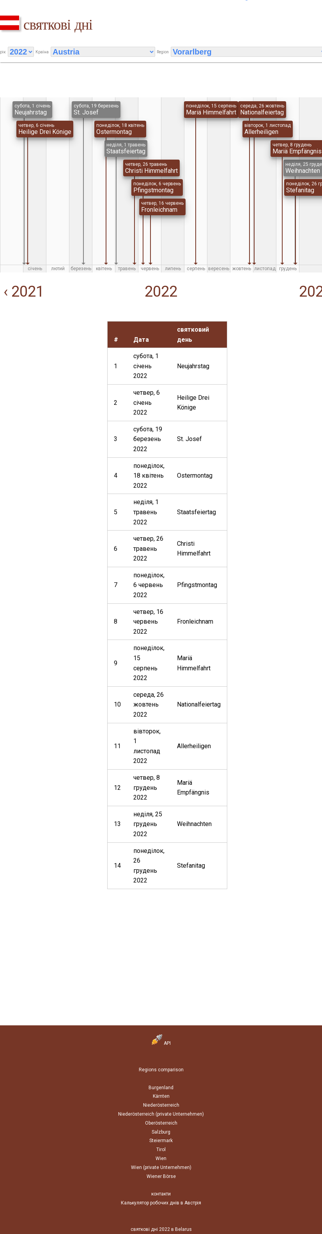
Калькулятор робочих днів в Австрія (161, 1203)
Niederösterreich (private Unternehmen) (161, 1114)
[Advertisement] (50, 369)
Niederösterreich (161, 1105)
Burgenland (161, 1087)
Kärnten (161, 1096)
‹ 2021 (22, 291)
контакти (161, 1194)
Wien (161, 1158)
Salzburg (161, 1132)
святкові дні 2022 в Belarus (161, 1229)
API (161, 1043)
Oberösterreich (161, 1123)
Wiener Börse (161, 1176)
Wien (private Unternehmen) (161, 1167)
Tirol (161, 1149)
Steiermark (161, 1140)
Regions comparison (161, 1069)
